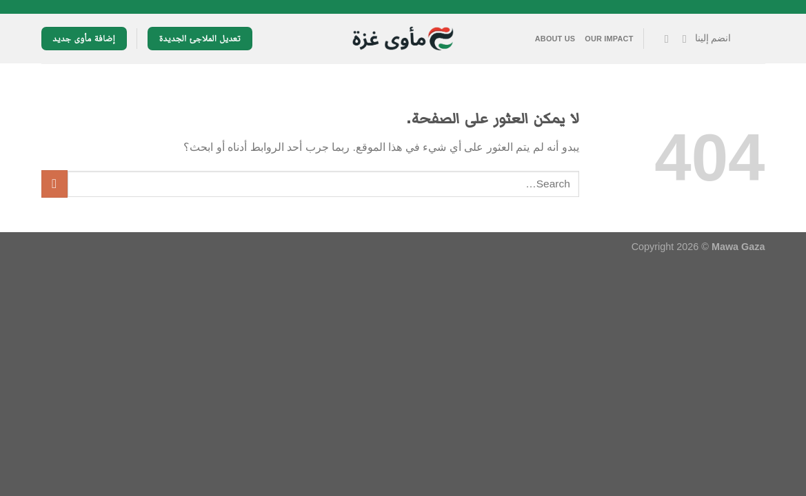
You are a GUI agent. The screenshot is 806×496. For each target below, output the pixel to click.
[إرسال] (54, 183)
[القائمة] (753, 39)
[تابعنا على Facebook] (681, 38)
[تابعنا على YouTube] (662, 38)
